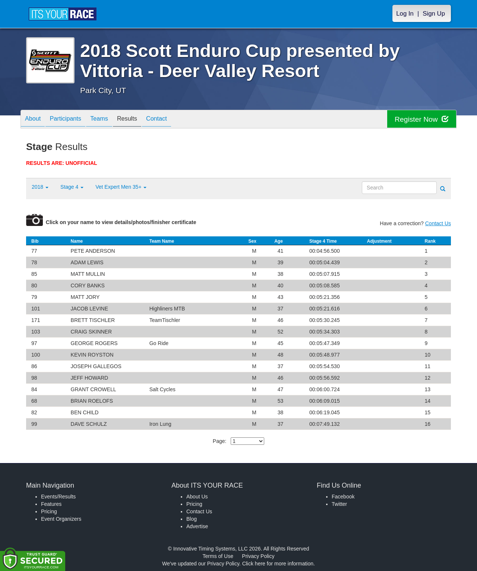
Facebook (343, 497)
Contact (173, 119)
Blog (191, 519)
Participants (71, 119)
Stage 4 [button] (71, 187)
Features (51, 504)
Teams (108, 119)
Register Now (420, 119)
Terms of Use (218, 556)
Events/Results (58, 497)
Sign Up (434, 13)
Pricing (49, 511)
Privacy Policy (258, 556)
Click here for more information (277, 564)
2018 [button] (40, 187)
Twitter (339, 504)
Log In (405, 13)
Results (140, 119)
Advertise (197, 526)
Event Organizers (61, 519)
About (34, 119)
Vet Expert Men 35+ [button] (120, 187)
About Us (197, 497)
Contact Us (438, 223)
